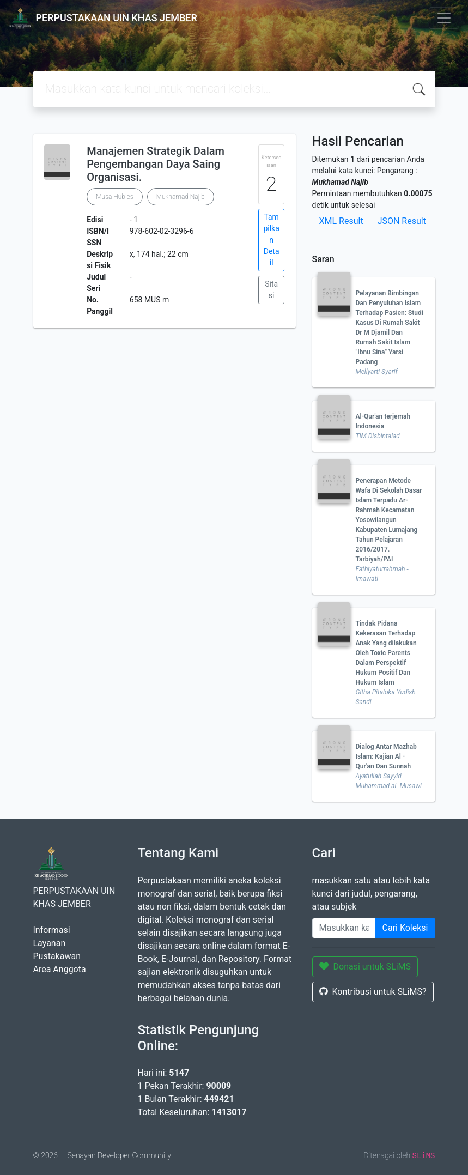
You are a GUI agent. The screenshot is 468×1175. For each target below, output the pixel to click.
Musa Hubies (114, 197)
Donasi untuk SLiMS (365, 966)
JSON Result (402, 221)
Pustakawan (57, 956)
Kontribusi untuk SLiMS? (373, 991)
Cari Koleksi (405, 928)
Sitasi (271, 290)
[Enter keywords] (344, 928)
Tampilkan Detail (271, 240)
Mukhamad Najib (180, 197)
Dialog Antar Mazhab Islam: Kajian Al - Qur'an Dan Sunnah (386, 756)
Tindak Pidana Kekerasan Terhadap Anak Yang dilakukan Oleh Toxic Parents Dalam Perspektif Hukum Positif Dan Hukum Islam (386, 653)
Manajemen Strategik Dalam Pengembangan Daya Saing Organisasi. (155, 164)
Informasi (51, 930)
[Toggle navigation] (444, 18)
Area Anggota (59, 969)
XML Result (341, 221)
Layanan (49, 943)
